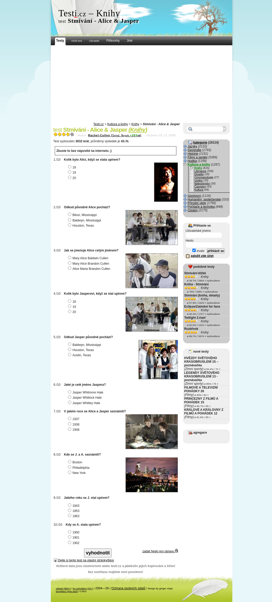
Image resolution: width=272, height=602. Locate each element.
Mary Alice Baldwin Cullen (88, 258)
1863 (74, 516)
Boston (75, 462)
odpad (63, 588)
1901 (74, 537)
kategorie (200, 142)
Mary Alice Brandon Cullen (89, 263)
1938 (74, 424)
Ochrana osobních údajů (128, 588)
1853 (74, 511)
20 (72, 178)
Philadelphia (79, 468)
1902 (74, 543)
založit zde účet (202, 256)
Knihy (135, 124)
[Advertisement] (141, 84)
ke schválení (83, 588)
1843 (74, 506)
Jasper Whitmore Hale (86, 392)
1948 (74, 430)
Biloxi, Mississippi (83, 215)
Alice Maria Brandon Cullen (89, 269)
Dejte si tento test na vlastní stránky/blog (86, 560)
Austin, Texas (80, 355)
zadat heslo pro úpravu (160, 551)
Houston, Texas (81, 225)
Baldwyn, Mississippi (85, 220)
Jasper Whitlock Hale (85, 397)
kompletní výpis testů (67, 591)
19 (72, 172)
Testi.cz (98, 124)
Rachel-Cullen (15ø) (114, 135)
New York (77, 473)
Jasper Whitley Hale (84, 403)
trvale (198, 251)
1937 (74, 419)
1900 (74, 532)
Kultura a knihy (117, 124)
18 (72, 167)
